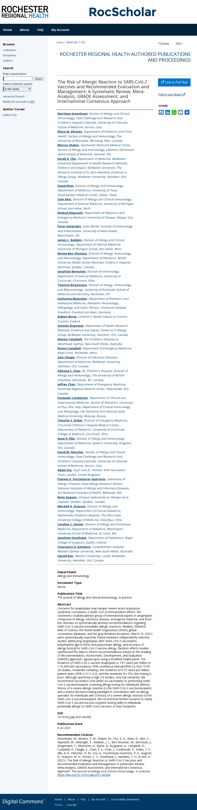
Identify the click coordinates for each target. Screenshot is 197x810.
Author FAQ (10, 115)
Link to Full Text (174, 82)
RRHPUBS (72, 42)
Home (60, 42)
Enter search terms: (15, 74)
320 (83, 42)
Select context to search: (18, 84)
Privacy (59, 804)
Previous (164, 43)
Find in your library (171, 94)
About (71, 799)
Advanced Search (14, 96)
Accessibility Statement (125, 799)
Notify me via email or (19, 101)
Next (178, 43)
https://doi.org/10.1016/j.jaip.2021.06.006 (83, 775)
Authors (8, 60)
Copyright (71, 804)
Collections (9, 50)
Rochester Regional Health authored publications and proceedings (125, 57)
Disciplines (9, 55)
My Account (98, 799)
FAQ (83, 799)
